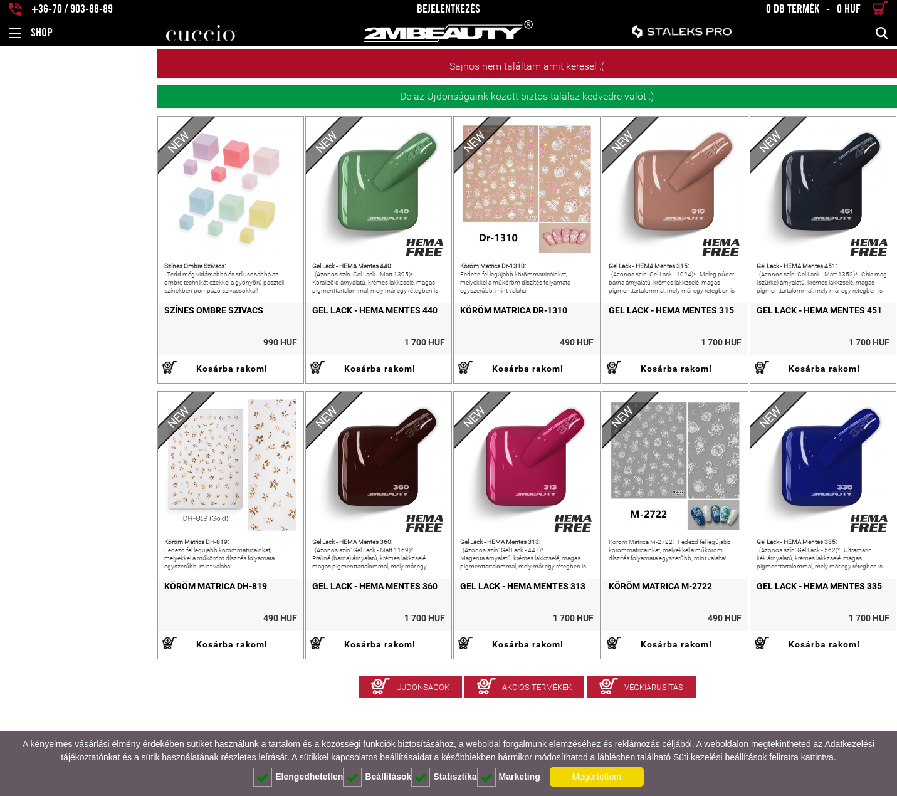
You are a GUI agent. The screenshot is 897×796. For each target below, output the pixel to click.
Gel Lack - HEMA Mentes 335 (788, 649)
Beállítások (377, 777)
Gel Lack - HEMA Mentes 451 (788, 342)
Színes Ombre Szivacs (57, 342)
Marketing (508, 777)
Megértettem (596, 777)
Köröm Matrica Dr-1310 (419, 342)
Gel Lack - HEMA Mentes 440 (249, 342)
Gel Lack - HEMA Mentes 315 (608, 342)
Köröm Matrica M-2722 (597, 649)
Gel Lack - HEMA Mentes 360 (249, 649)
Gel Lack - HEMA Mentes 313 (428, 649)
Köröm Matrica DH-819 (59, 649)
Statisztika (443, 777)
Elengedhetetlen (298, 777)
